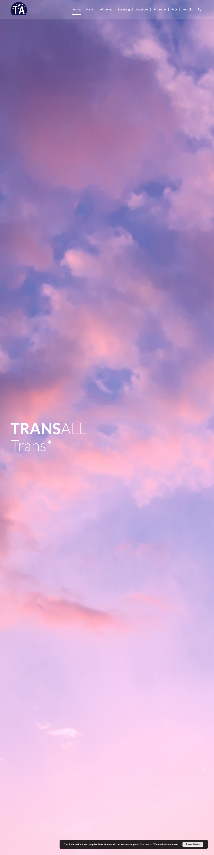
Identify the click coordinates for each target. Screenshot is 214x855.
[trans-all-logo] (18, 9)
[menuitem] (76, 9)
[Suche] (199, 9)
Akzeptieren (193, 844)
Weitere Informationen (165, 844)
